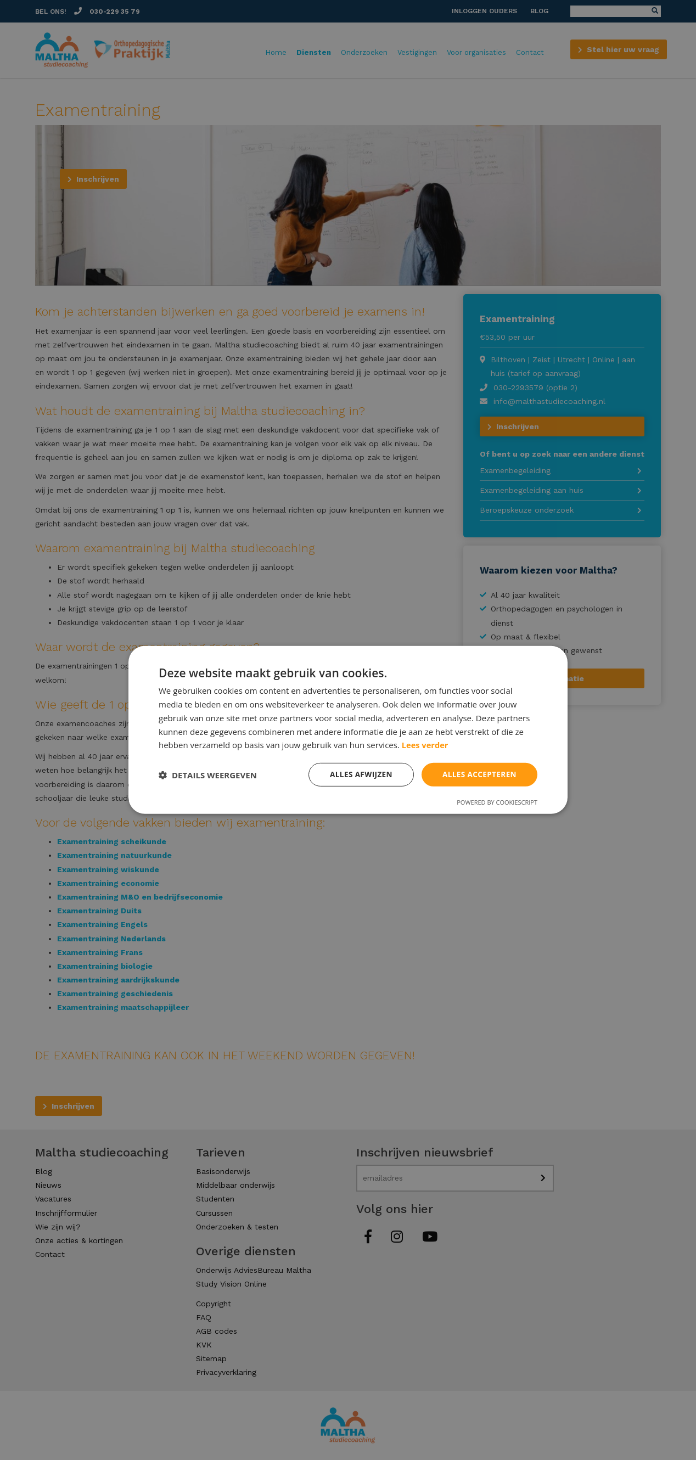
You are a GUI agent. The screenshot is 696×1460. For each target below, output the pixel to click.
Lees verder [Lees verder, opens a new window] (426, 744)
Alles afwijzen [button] (357, 774)
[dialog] (348, 730)
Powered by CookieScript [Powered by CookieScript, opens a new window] (497, 803)
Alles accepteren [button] (478, 774)
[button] (208, 775)
